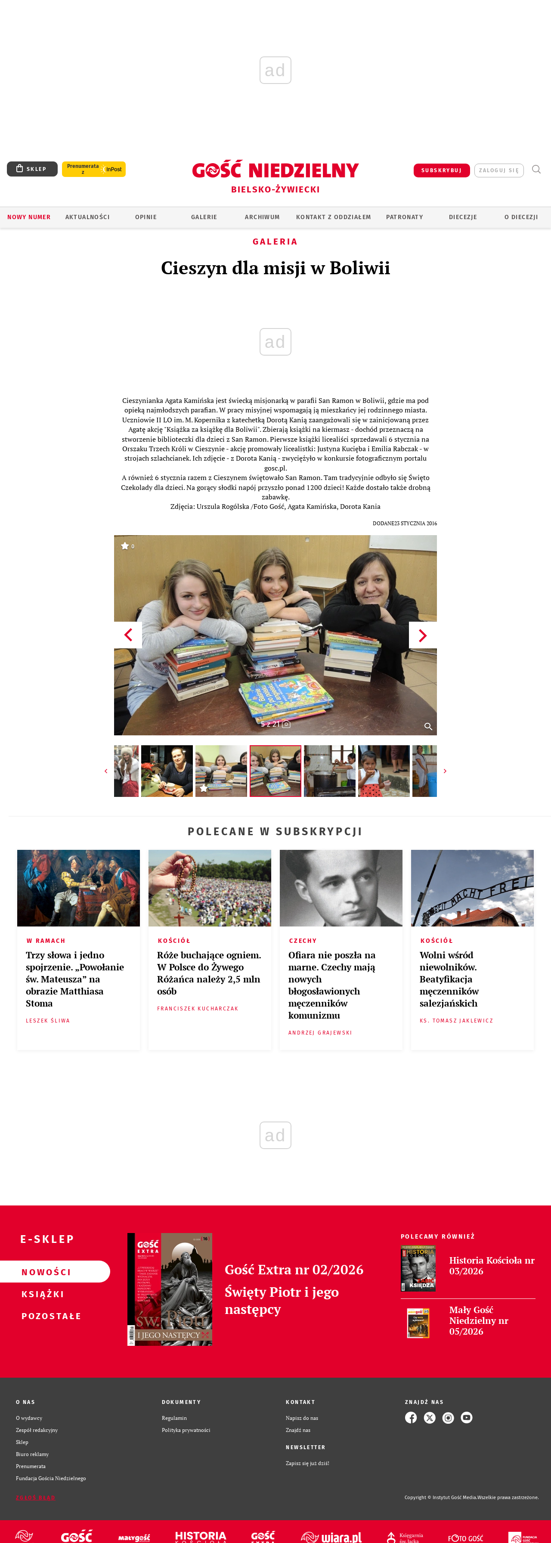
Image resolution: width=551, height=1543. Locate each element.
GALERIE (204, 217)
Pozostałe (41, 1315)
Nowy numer (29, 217)
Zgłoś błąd (36, 1498)
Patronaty (404, 217)
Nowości (41, 1272)
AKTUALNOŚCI (87, 217)
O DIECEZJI (521, 217)
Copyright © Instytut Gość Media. (441, 1497)
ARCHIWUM (262, 217)
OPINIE (146, 217)
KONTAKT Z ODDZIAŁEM (333, 217)
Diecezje (463, 217)
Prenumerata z (83, 169)
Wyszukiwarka (536, 169)
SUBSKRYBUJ (441, 170)
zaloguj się (499, 170)
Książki (41, 1293)
